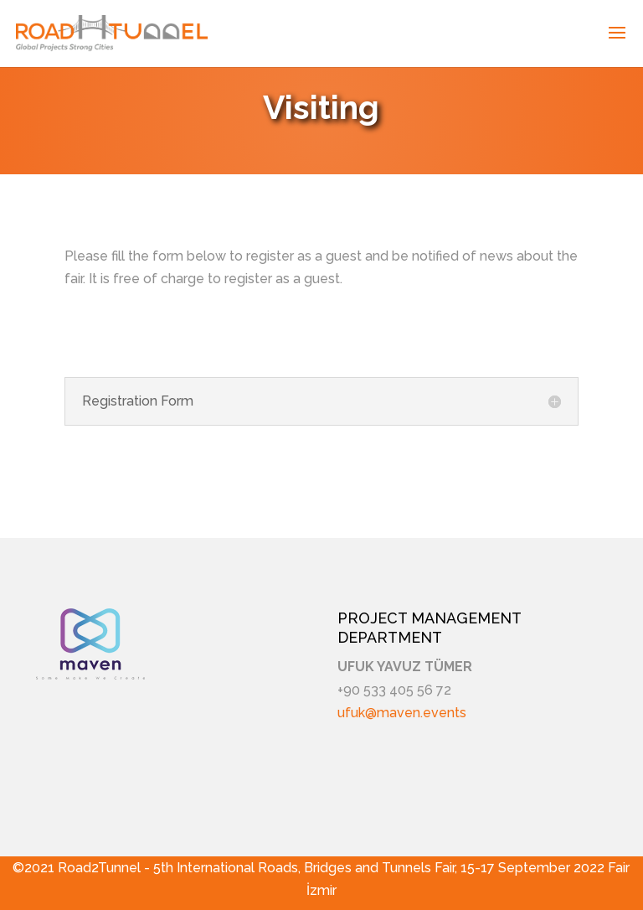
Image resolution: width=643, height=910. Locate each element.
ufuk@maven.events (401, 713)
